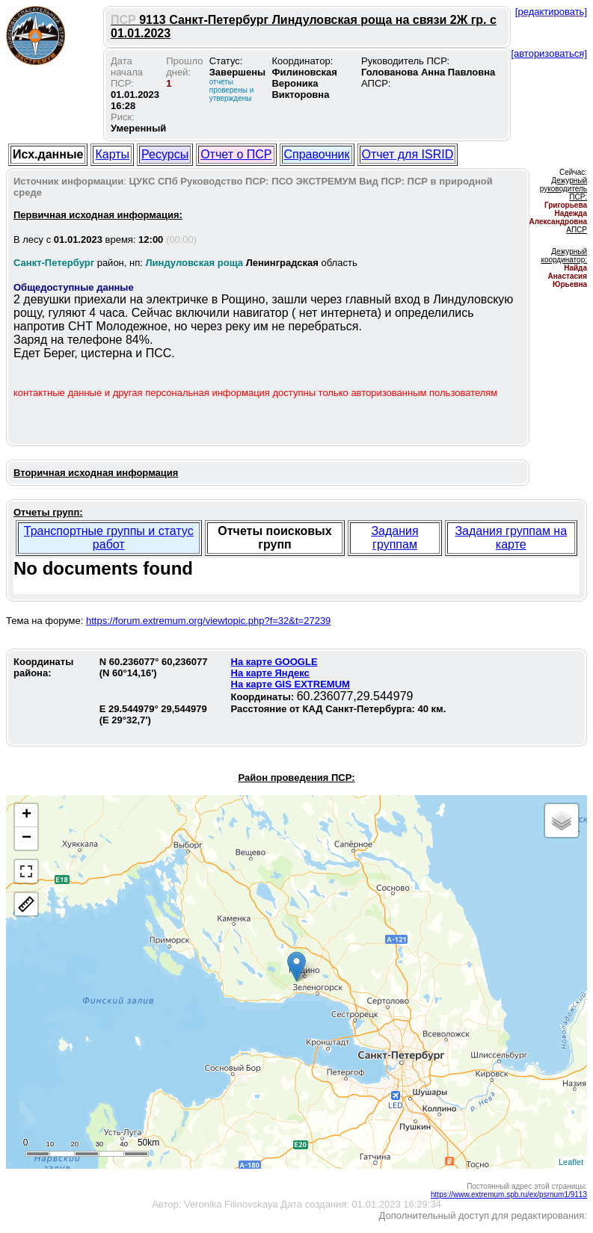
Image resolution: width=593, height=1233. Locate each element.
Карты (112, 154)
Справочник (317, 154)
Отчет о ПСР (235, 154)
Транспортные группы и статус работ (109, 538)
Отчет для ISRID (408, 154)
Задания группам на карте (511, 538)
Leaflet (571, 1162)
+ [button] (26, 815)
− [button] (26, 838)
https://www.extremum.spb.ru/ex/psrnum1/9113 (509, 1194)
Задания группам (394, 538)
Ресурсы (164, 154)
